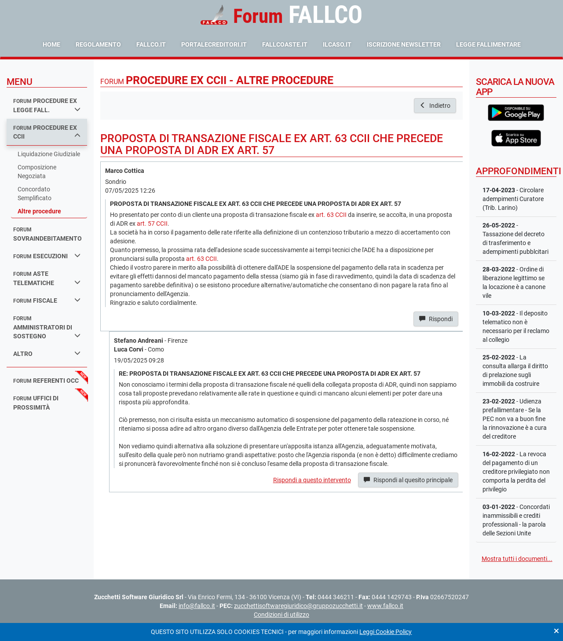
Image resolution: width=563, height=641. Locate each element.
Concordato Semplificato (34, 193)
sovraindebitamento (47, 234)
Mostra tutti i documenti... (517, 558)
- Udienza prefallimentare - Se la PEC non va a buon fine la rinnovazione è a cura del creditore (515, 419)
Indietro (435, 105)
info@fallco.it (197, 605)
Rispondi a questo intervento (312, 479)
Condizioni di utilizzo (281, 614)
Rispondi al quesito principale (408, 479)
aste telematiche (46, 278)
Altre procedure (39, 211)
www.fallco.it (385, 605)
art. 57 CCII (152, 223)
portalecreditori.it (214, 44)
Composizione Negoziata (37, 171)
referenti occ (46, 380)
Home (51, 44)
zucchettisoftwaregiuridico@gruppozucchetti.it (298, 605)
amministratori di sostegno (46, 327)
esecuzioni (46, 256)
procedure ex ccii (46, 132)
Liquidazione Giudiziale (49, 154)
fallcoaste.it (284, 44)
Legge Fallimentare (488, 44)
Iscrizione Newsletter (404, 44)
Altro (46, 353)
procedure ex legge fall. (46, 105)
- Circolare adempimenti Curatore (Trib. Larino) (513, 199)
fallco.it (151, 44)
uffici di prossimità (35, 403)
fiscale (46, 300)
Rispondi (436, 318)
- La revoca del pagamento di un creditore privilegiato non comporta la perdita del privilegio (516, 472)
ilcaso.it (337, 44)
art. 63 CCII (331, 214)
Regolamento (98, 44)
